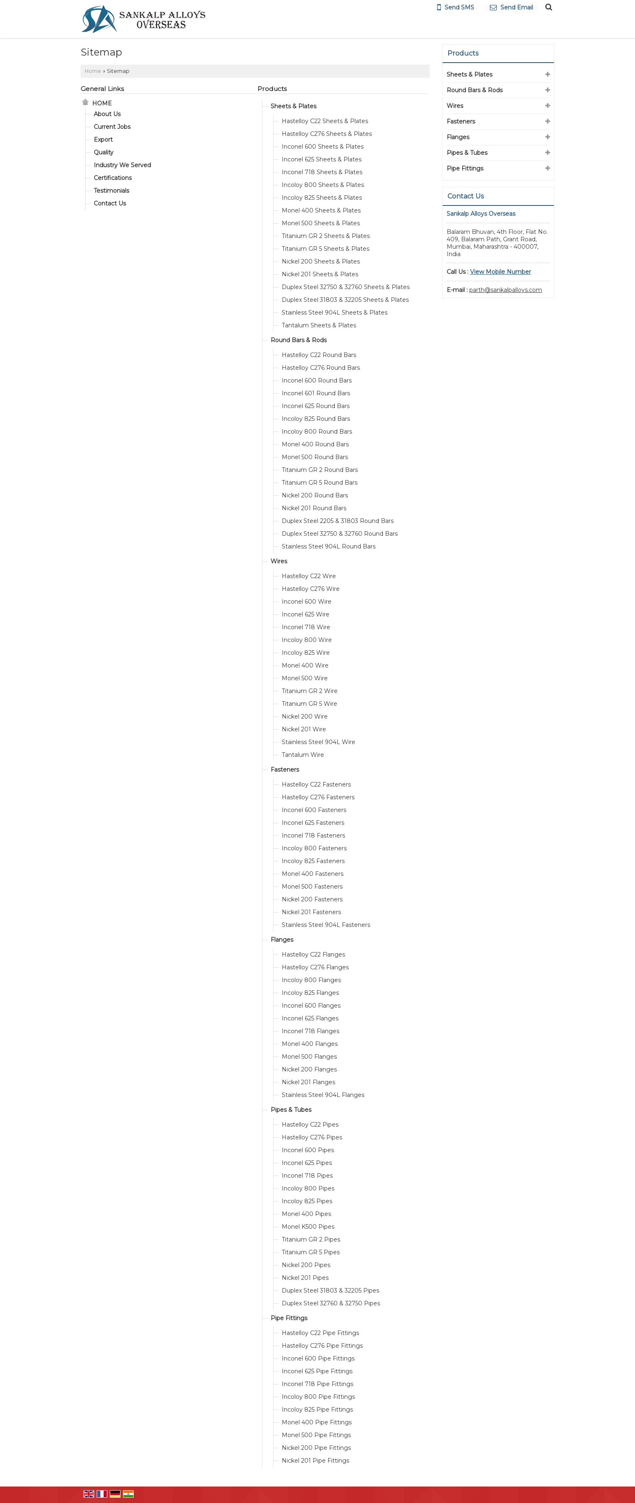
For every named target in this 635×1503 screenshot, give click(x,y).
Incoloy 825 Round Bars (316, 418)
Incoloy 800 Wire (307, 640)
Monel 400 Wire (305, 665)
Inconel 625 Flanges (310, 1018)
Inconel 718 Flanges (310, 1031)
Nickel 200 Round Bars (315, 495)
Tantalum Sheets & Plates (319, 325)
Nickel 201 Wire (304, 729)
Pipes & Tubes (291, 1109)
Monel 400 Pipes (306, 1214)
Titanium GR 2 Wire (310, 691)
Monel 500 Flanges (309, 1056)
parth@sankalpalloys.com (505, 290)
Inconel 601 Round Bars (316, 393)
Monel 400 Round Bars (315, 444)
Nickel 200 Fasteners (312, 899)
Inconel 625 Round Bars (316, 406)
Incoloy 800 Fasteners (314, 848)
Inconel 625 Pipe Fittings (317, 1371)
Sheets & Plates (293, 106)
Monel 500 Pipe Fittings (316, 1435)
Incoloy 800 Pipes (308, 1188)
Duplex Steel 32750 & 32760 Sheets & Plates (346, 287)
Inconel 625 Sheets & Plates (322, 159)
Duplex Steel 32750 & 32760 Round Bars (340, 533)
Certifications (113, 178)
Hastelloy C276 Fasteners (318, 797)
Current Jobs (112, 127)
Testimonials (111, 190)
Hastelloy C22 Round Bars (319, 355)
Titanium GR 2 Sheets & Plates (326, 236)
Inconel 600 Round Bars (317, 380)
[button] (500, 271)
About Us (107, 114)
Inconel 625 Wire (305, 614)
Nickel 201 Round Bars (314, 508)
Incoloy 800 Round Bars (317, 431)
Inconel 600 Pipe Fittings (318, 1358)
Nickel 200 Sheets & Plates (321, 261)
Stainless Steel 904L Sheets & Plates (334, 312)
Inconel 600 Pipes (308, 1150)
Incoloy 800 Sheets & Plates (323, 185)
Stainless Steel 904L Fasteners (326, 925)
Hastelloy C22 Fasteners (316, 784)
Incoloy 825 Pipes (307, 1201)
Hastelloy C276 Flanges (315, 967)
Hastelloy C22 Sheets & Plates (325, 121)
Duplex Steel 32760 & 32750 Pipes (331, 1303)
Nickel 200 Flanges (309, 1069)
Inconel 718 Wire (306, 627)
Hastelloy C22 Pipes (310, 1124)
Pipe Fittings (289, 1318)
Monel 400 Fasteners (312, 874)
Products (272, 89)
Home (93, 71)
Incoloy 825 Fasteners (313, 861)
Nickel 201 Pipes (305, 1277)
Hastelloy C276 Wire (311, 589)
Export (103, 139)
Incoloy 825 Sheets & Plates (322, 197)
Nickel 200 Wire (305, 716)
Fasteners (285, 769)
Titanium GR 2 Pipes (311, 1239)
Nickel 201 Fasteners (311, 912)
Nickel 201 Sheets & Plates (320, 274)
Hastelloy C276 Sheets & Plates (327, 134)
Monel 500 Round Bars (315, 457)
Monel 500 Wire (305, 678)
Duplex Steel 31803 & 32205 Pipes (330, 1290)
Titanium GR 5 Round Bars (319, 482)
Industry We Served (122, 165)
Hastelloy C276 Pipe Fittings (322, 1345)
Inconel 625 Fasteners (313, 822)
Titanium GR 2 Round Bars (320, 470)
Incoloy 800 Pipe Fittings (318, 1396)
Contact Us (110, 203)
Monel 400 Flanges (310, 1044)
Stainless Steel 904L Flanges (323, 1095)
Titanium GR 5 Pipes (311, 1252)
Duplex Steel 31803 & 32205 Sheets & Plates (345, 299)
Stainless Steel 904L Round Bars (328, 546)
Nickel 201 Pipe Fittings (315, 1460)
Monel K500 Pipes (308, 1226)
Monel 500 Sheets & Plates (321, 223)
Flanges (282, 939)
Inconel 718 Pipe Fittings (317, 1384)
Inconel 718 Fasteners (313, 835)
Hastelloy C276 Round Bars (321, 367)
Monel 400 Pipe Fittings (317, 1422)
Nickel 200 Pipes (306, 1265)
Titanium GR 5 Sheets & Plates (325, 248)
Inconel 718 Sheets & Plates (322, 172)
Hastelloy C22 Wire (309, 576)
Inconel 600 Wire (306, 601)
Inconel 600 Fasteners (314, 810)
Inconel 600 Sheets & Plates (323, 146)
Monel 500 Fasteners (312, 886)
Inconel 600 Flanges (311, 1005)
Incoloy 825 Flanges (310, 993)
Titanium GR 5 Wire (309, 703)
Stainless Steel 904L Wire (318, 742)
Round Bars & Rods (299, 340)
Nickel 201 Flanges (308, 1082)
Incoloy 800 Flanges (311, 980)
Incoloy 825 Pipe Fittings (317, 1409)
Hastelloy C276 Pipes (312, 1137)
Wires (279, 561)
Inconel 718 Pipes (307, 1175)
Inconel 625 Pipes (307, 1163)
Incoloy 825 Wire (306, 652)
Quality (104, 152)
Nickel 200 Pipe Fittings (316, 1448)
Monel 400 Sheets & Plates (321, 210)
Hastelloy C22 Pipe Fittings (320, 1333)
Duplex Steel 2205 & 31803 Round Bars (338, 521)
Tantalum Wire (303, 755)
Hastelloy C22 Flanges (313, 954)
